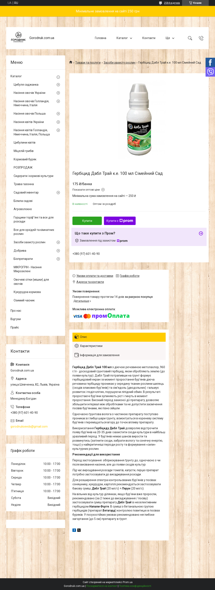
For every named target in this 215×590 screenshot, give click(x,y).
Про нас (15, 310)
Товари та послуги (88, 62)
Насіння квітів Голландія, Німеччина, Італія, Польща (32, 132)
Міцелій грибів (24, 151)
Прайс (14, 327)
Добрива (20, 250)
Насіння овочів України (29, 92)
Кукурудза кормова (27, 292)
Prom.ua (127, 582)
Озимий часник (24, 300)
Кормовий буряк (25, 159)
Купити (87, 220)
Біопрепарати (23, 258)
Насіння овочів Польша (30, 113)
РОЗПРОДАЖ (23, 167)
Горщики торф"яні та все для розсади (34, 219)
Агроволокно (23, 209)
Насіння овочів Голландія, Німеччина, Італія (31, 103)
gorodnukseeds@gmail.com (29, 426)
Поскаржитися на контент (101, 586)
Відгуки (15, 319)
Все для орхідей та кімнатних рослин (34, 232)
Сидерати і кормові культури (33, 176)
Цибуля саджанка (26, 84)
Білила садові (23, 201)
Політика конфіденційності (135, 586)
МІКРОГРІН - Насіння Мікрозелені (28, 269)
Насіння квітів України (29, 122)
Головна (100, 38)
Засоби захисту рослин (119, 62)
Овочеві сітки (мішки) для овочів (31, 281)
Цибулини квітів (24, 142)
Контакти (148, 38)
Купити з (119, 221)
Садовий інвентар (26, 192)
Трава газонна (24, 184)
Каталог (122, 38)
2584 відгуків (172, 2)
